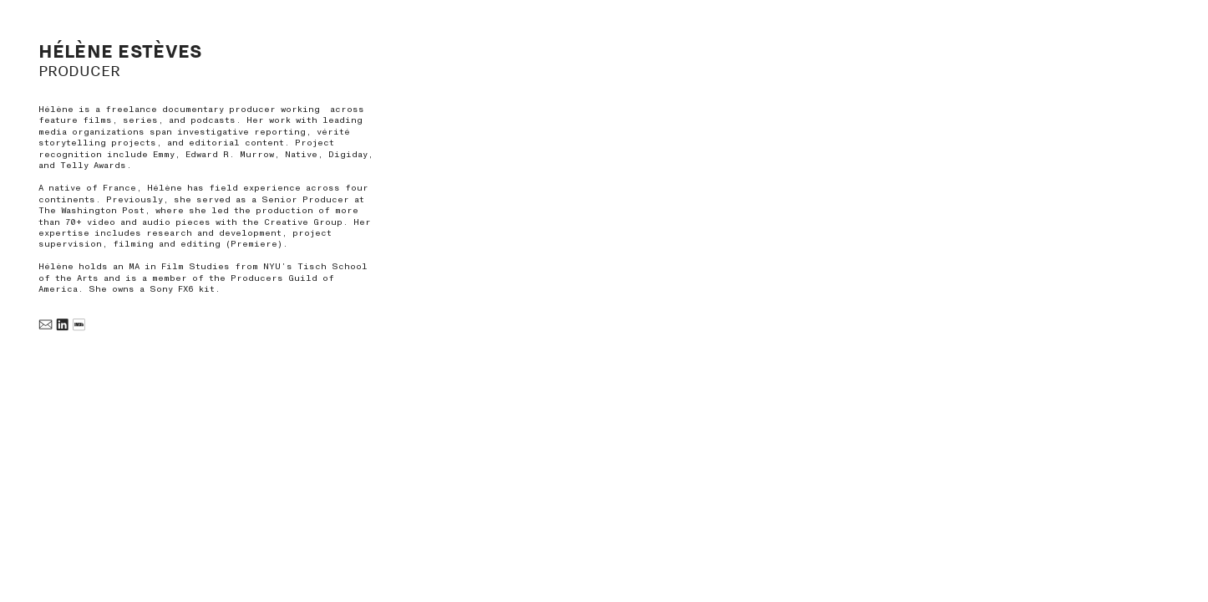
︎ (45, 325)
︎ (62, 325)
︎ (79, 325)
